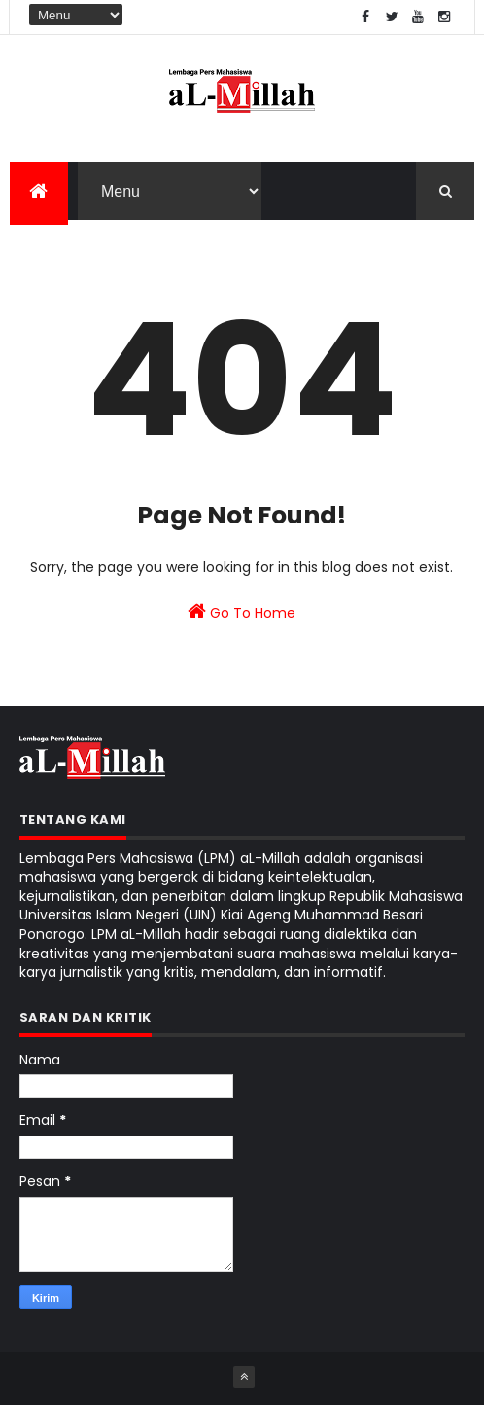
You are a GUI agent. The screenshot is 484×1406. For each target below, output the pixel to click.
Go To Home (241, 612)
